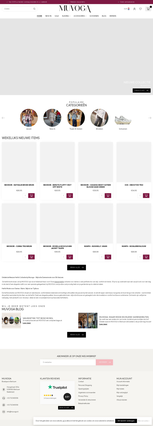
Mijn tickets (120, 389)
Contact (81, 382)
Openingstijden (83, 389)
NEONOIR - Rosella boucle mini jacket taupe (57, 247)
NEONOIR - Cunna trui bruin (19, 246)
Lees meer (27, 323)
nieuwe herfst (59, 282)
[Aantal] (25, 195)
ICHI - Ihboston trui (134, 185)
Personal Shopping (85, 385)
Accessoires (79, 16)
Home (39, 16)
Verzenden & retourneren (87, 400)
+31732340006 (12, 398)
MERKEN (113, 16)
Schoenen (94, 16)
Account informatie (123, 382)
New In (48, 16)
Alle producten (122, 400)
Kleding (65, 16)
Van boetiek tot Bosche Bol (38, 318)
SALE (57, 16)
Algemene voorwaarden (86, 393)
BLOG (104, 16)
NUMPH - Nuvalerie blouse (134, 246)
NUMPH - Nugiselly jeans (95, 246)
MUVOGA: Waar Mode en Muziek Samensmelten (124, 317)
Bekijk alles (76, 267)
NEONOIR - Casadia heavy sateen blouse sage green (96, 186)
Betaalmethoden (84, 403)
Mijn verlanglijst (122, 393)
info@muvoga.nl (12, 412)
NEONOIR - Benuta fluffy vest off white (57, 186)
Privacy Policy (83, 396)
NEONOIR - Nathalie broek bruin (19, 185)
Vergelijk (120, 396)
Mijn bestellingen (122, 385)
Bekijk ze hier (66, 407)
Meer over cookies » (143, 421)
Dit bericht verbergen (126, 421)
